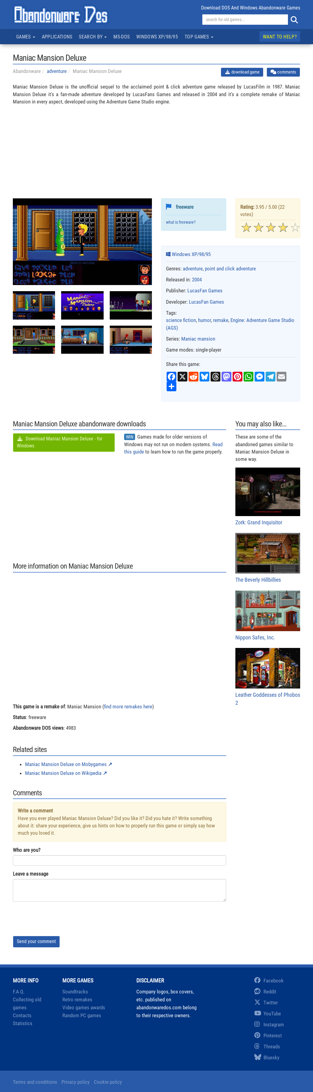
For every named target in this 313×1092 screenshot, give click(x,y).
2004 (197, 280)
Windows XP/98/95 (157, 37)
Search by (93, 37)
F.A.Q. (18, 992)
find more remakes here (128, 706)
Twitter (266, 1003)
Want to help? (280, 37)
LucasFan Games (205, 290)
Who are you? (26, 850)
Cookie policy (108, 1082)
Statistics (22, 1023)
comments (283, 72)
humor (204, 320)
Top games (199, 37)
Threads (267, 1046)
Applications (57, 37)
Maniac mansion (198, 339)
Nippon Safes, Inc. (267, 616)
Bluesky (266, 1057)
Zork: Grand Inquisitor (267, 497)
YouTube (267, 1014)
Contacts (22, 1015)
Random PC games (81, 1015)
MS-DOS (121, 37)
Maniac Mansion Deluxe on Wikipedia (63, 773)
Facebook (269, 981)
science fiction (181, 320)
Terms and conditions (35, 1082)
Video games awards (83, 1007)
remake (220, 320)
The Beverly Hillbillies (267, 558)
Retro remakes (77, 999)
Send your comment (36, 941)
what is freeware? (181, 222)
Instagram (269, 1024)
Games (25, 37)
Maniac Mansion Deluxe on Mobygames (66, 764)
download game (242, 72)
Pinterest (268, 1035)
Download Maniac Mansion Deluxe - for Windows (59, 442)
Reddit (265, 992)
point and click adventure (230, 269)
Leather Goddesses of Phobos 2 (267, 677)
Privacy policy (75, 1082)
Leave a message (30, 874)
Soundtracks (75, 992)
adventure (57, 71)
